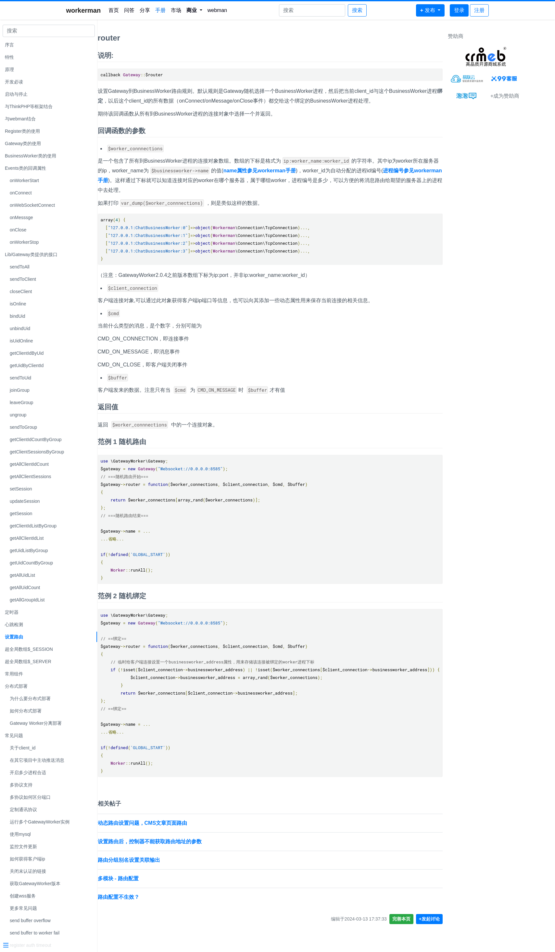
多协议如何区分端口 (30, 797)
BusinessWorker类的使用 (30, 155)
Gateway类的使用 (23, 143)
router (157, 37)
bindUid (17, 316)
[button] (194, 10)
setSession (21, 488)
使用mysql (20, 834)
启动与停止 (16, 94)
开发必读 (14, 81)
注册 (479, 10)
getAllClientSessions (30, 476)
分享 (145, 10)
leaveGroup (21, 402)
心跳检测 (14, 624)
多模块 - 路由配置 (166, 878)
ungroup (18, 414)
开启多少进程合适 (28, 772)
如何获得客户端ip (27, 858)
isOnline (18, 303)
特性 (9, 57)
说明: (154, 55)
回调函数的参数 (170, 130)
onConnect (21, 192)
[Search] (312, 10)
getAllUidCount (25, 587)
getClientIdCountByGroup (36, 439)
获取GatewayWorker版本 (35, 883)
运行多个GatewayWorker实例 (39, 821)
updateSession (25, 501)
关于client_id (22, 747)
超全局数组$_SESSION (29, 649)
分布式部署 (16, 686)
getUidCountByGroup (31, 562)
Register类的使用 (22, 131)
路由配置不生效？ (167, 897)
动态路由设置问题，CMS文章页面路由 (191, 823)
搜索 (357, 10)
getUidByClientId (27, 365)
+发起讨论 (478, 918)
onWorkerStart (24, 180)
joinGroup (20, 390)
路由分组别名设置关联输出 (177, 860)
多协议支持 (21, 784)
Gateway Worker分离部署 (36, 723)
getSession (21, 513)
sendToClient (23, 279)
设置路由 (14, 636)
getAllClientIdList (27, 538)
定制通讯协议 (23, 809)
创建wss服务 (23, 895)
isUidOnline (21, 340)
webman (217, 10)
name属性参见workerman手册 (308, 170)
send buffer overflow (30, 920)
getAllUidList (22, 575)
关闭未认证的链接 (28, 871)
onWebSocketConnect (32, 205)
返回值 (156, 407)
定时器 (12, 612)
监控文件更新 (23, 846)
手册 (160, 10)
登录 (459, 10)
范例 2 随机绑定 (170, 596)
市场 (176, 10)
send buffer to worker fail (34, 932)
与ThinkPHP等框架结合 (29, 106)
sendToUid (20, 377)
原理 (9, 69)
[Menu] (46, 946)
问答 (129, 10)
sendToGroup (23, 427)
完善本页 (450, 918)
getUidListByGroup (29, 550)
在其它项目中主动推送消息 (37, 760)
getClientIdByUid (27, 353)
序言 (9, 44)
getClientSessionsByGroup (37, 451)
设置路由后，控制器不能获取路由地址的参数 (198, 841)
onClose (18, 229)
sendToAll (20, 266)
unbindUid (20, 328)
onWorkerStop (24, 242)
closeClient (21, 291)
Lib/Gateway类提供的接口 (31, 254)
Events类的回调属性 (25, 168)
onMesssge (21, 217)
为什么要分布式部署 (30, 698)
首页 (113, 10)
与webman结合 (20, 118)
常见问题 (14, 735)
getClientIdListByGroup (33, 525)
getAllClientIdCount (29, 464)
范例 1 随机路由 (170, 441)
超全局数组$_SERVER (28, 661)
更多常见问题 (23, 908)
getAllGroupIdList (27, 599)
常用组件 (14, 673)
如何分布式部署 (26, 710)
